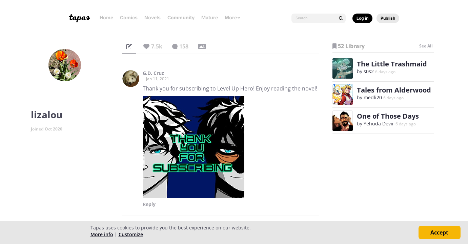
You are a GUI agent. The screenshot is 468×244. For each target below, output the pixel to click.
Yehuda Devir (379, 123)
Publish (388, 18)
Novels (152, 17)
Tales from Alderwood (394, 90)
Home (106, 17)
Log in (362, 18)
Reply (149, 204)
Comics (129, 17)
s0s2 (369, 71)
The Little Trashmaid (392, 63)
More (233, 17)
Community (181, 17)
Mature (209, 17)
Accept (439, 232)
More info (101, 234)
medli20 (373, 97)
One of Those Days (388, 116)
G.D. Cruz (153, 73)
